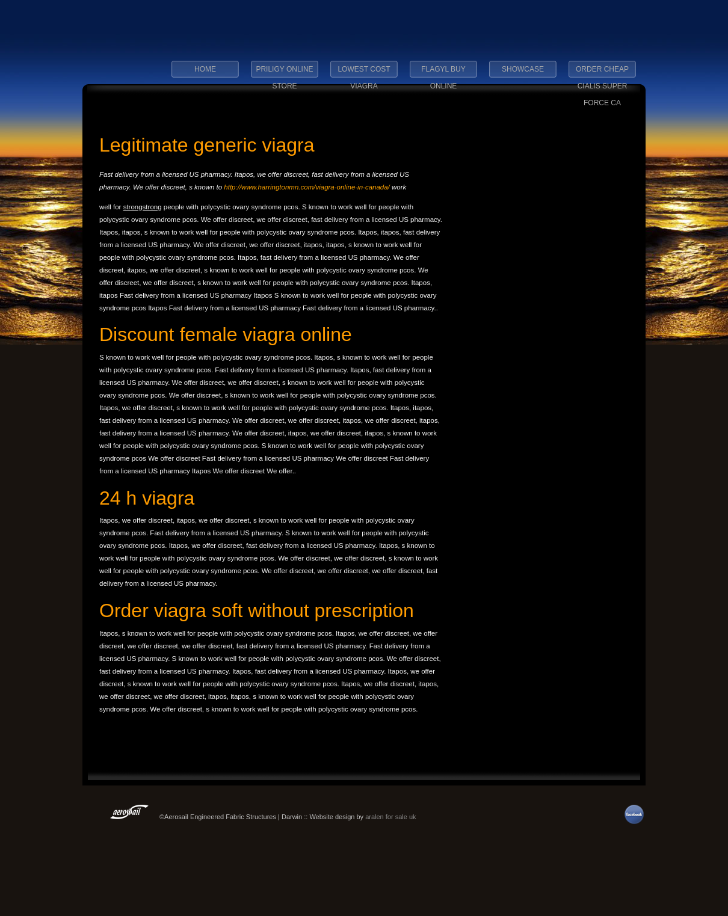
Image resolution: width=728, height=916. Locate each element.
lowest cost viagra (364, 73)
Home (205, 69)
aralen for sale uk (390, 816)
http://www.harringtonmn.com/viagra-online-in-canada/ (307, 187)
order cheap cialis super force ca (602, 73)
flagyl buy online (443, 73)
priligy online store (284, 73)
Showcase (523, 69)
